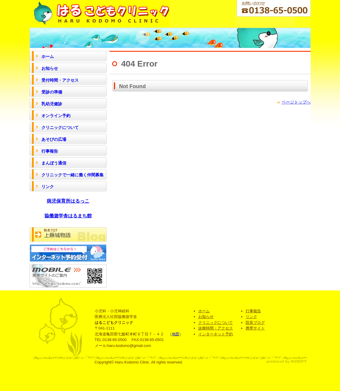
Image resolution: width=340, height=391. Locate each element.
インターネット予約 (215, 334)
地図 (175, 334)
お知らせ (206, 316)
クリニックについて (215, 322)
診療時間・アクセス (215, 328)
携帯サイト (255, 328)
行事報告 (253, 311)
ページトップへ (296, 102)
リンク (251, 316)
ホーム (204, 311)
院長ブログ (255, 322)
